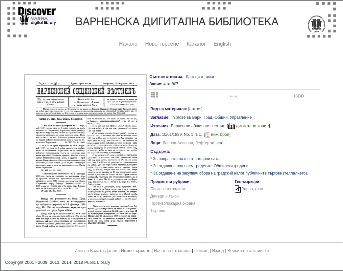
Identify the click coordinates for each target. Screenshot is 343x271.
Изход (218, 250)
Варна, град (252, 189)
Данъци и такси (164, 196)
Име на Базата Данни (96, 250)
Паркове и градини (167, 189)
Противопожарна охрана (172, 203)
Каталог (196, 44)
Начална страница (172, 250)
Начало (128, 44)
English (222, 44)
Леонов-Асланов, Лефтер (186, 143)
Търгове (157, 210)
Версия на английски (248, 250)
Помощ (201, 250)
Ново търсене (162, 44)
